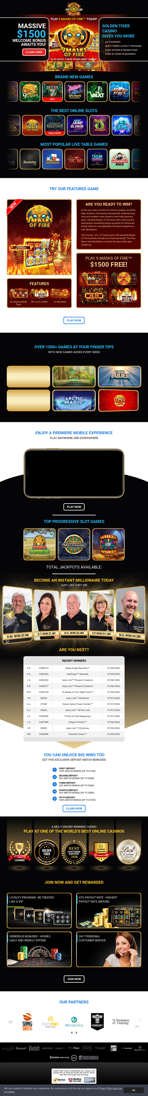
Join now (74, 979)
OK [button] (133, 1090)
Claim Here (34, 52)
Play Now (74, 320)
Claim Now (74, 808)
